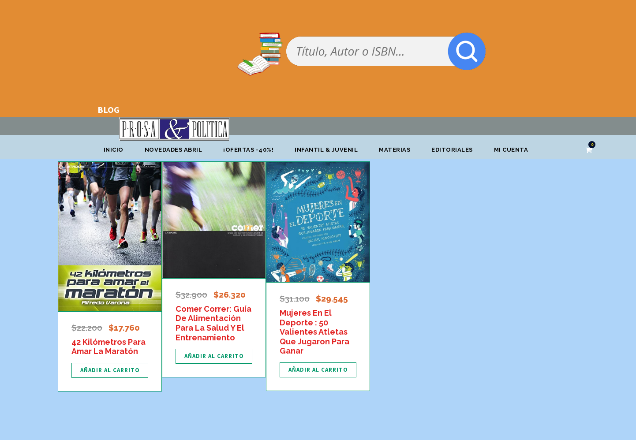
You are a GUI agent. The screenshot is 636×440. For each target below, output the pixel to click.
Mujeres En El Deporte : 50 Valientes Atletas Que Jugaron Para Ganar (314, 331)
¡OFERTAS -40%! (248, 149)
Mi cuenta (511, 149)
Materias (394, 149)
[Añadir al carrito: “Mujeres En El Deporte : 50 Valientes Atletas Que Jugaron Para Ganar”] (318, 369)
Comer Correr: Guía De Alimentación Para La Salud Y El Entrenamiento (213, 323)
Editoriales (452, 149)
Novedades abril (173, 149)
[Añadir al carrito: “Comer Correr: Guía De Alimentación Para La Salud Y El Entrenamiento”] (214, 356)
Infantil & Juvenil (326, 149)
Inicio (113, 149)
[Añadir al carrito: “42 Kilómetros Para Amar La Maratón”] (109, 370)
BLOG (108, 109)
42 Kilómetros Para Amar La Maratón (108, 346)
